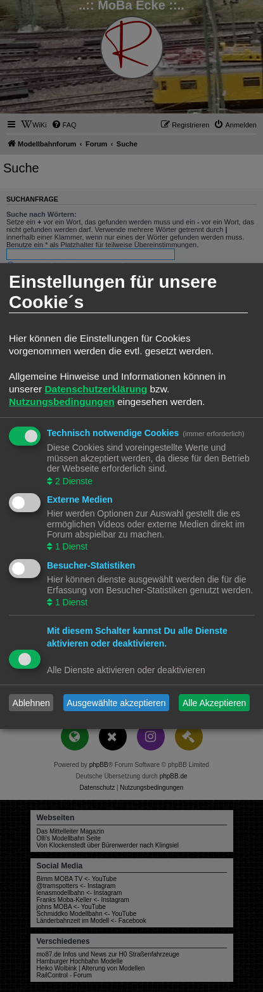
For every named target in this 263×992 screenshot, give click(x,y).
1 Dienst (70, 547)
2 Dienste (73, 481)
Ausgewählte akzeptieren (116, 703)
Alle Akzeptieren (214, 703)
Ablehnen (31, 703)
